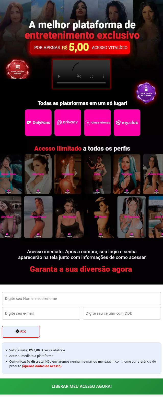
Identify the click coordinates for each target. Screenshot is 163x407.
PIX (21, 331)
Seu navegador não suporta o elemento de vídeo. (81, 74)
